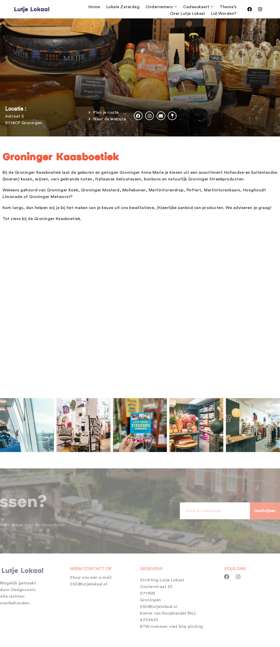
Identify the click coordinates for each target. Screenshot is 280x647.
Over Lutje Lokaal (187, 13)
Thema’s (228, 7)
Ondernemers (161, 7)
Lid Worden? (224, 13)
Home (94, 7)
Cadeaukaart (198, 7)
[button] (5, 425)
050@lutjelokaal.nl (88, 584)
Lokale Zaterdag (123, 7)
